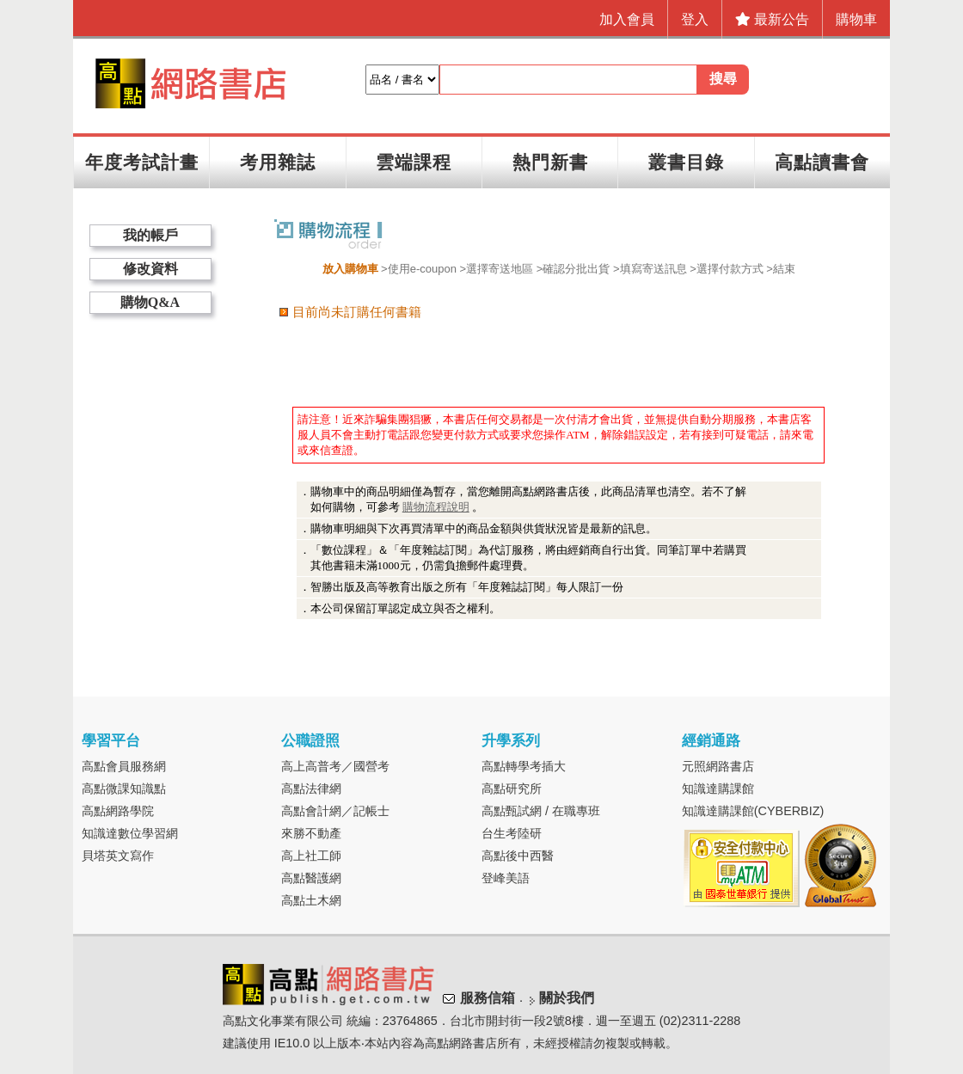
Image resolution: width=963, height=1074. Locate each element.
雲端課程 (413, 162)
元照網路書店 (718, 766)
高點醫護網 (311, 878)
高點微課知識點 (124, 788)
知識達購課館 (718, 788)
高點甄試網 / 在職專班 (541, 811)
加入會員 (626, 19)
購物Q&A (150, 302)
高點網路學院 (118, 811)
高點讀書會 (822, 162)
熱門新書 (550, 162)
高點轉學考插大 (524, 766)
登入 (694, 19)
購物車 (856, 19)
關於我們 (566, 998)
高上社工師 (311, 855)
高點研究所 (512, 788)
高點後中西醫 (518, 855)
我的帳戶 (150, 235)
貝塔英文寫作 (118, 855)
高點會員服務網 (124, 766)
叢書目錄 (686, 162)
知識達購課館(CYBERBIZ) (753, 811)
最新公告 (772, 19)
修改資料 (150, 268)
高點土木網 (311, 900)
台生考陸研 (512, 833)
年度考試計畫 (142, 162)
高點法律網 (311, 788)
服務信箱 (487, 998)
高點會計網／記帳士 (335, 811)
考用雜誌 (278, 162)
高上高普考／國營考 (335, 766)
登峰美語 (506, 878)
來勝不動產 (311, 833)
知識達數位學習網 (130, 833)
